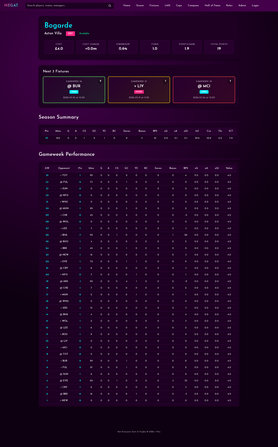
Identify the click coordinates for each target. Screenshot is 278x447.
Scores (140, 5)
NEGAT (11, 5)
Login (255, 5)
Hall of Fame (212, 5)
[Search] (69, 5)
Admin (242, 5)
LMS (167, 5)
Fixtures (154, 5)
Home (126, 5)
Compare (193, 5)
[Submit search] (110, 5)
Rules (229, 5)
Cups (179, 5)
